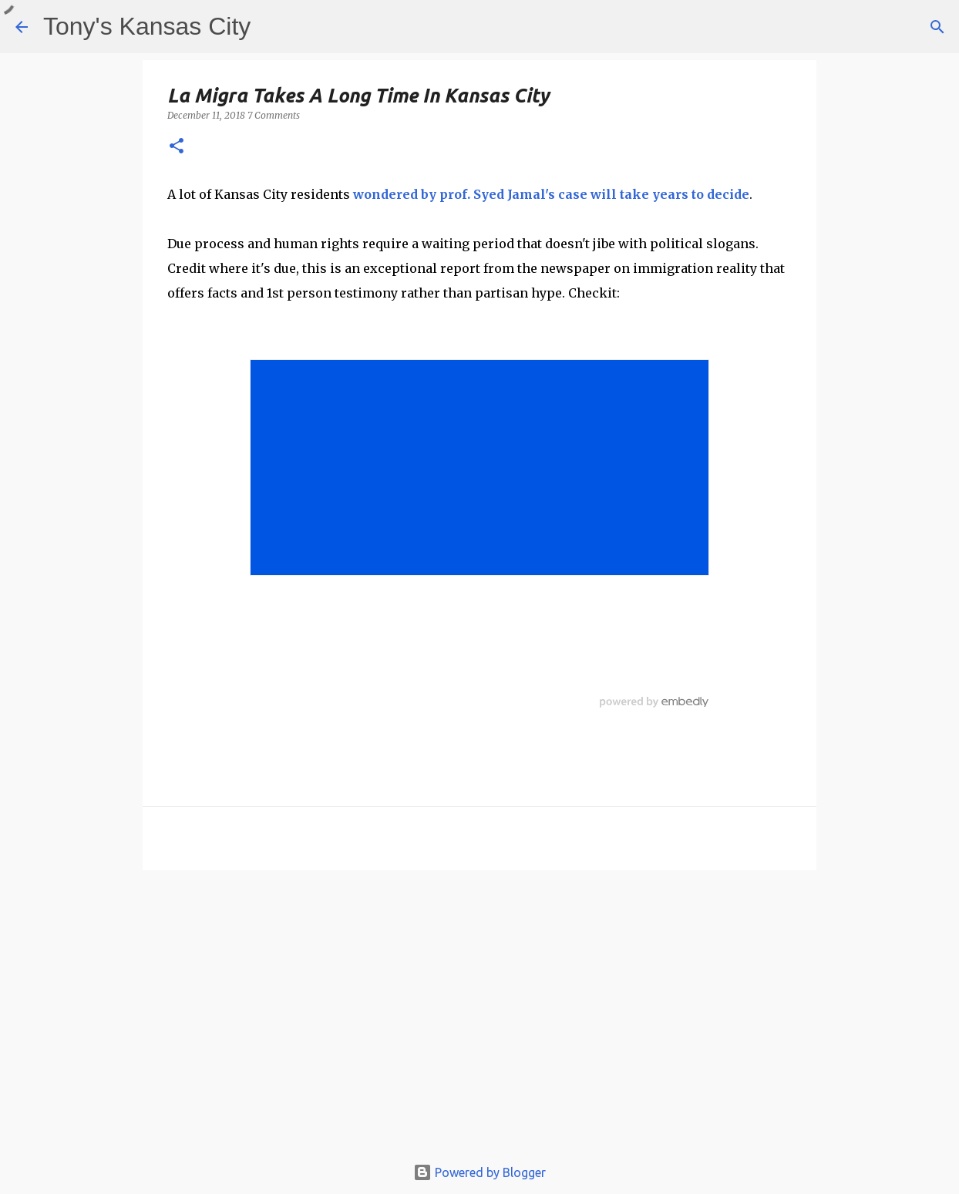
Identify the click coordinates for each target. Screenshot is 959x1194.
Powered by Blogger (479, 1172)
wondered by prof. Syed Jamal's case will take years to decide (551, 194)
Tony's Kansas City (147, 26)
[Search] (937, 26)
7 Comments (273, 115)
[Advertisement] (479, 1020)
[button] (176, 146)
